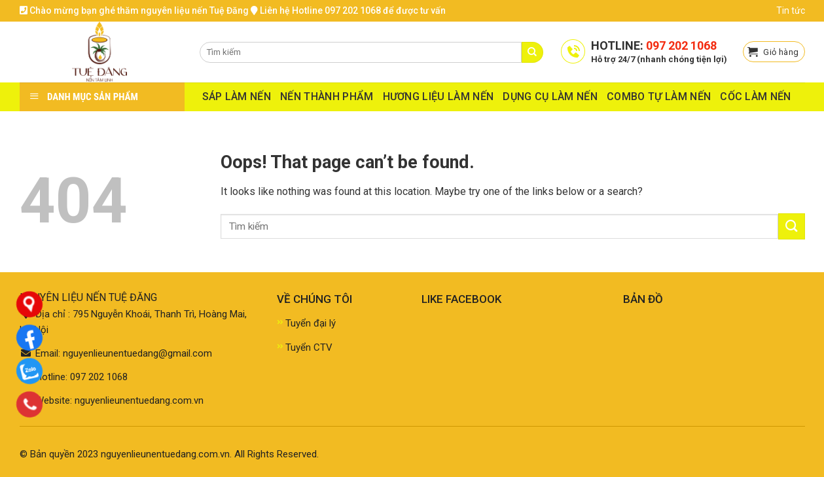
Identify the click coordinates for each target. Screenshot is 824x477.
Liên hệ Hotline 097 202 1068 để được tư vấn (348, 10)
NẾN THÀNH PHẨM (326, 96)
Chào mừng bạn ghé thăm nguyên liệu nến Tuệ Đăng (134, 10)
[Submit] (791, 226)
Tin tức (790, 10)
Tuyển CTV (308, 347)
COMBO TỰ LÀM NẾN (659, 96)
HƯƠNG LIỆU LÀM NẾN (438, 96)
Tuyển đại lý (310, 323)
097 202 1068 (681, 45)
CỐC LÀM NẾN (755, 96)
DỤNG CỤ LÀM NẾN (550, 96)
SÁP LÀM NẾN (237, 96)
